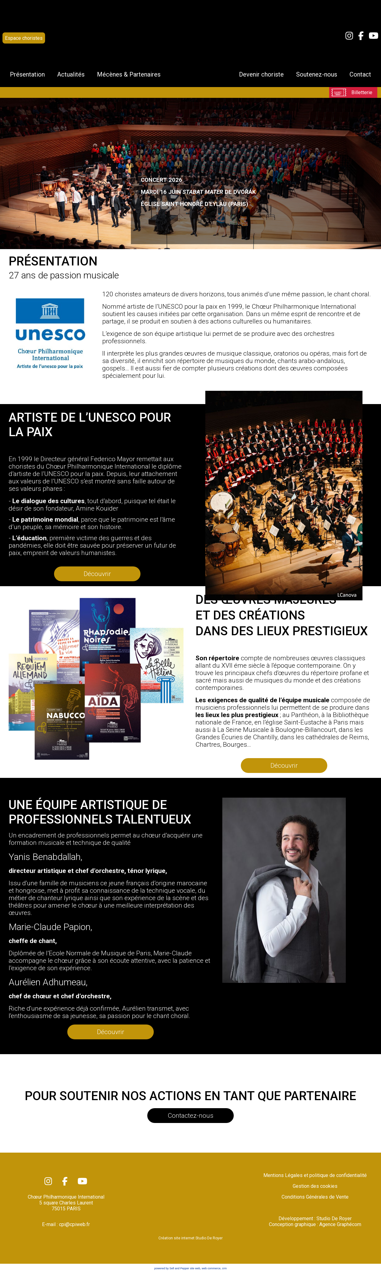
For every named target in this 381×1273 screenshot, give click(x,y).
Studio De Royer (334, 1218)
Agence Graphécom (340, 1224)
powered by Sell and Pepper (171, 1268)
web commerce (211, 1268)
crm (224, 1268)
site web (195, 1268)
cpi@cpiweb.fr (74, 1224)
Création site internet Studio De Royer (190, 1238)
